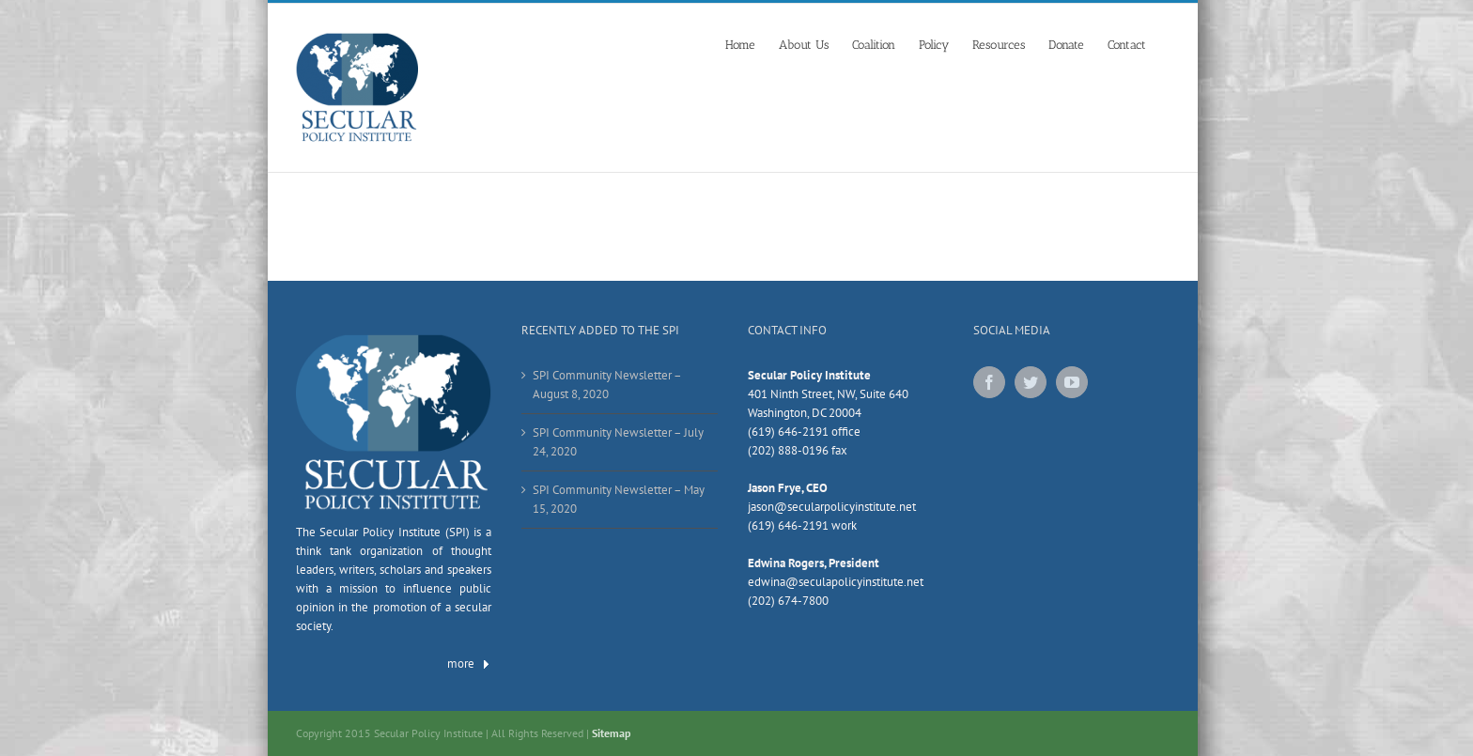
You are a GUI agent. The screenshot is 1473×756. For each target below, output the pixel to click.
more (469, 663)
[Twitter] (1031, 382)
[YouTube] (1072, 382)
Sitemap (611, 733)
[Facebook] (989, 382)
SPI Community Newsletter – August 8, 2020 (607, 384)
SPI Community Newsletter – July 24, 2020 (618, 441)
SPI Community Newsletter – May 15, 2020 (619, 499)
